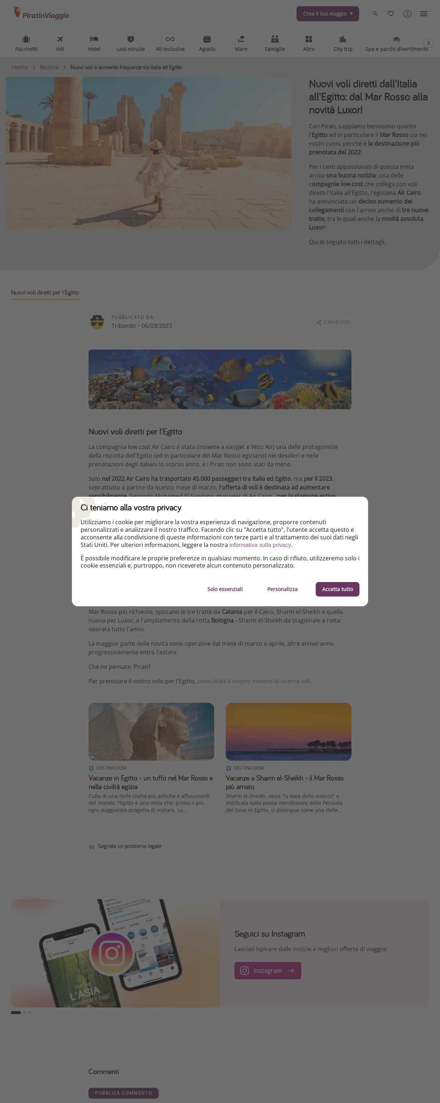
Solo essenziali (225, 589)
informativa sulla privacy (260, 545)
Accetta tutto (337, 589)
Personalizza (282, 589)
